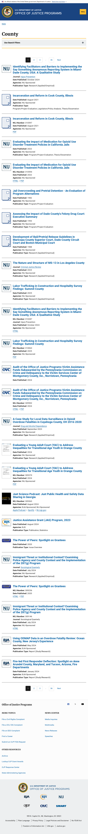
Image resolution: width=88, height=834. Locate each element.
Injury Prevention (28, 77)
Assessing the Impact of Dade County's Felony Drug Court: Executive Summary (49, 215)
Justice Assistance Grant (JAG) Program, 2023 (41, 520)
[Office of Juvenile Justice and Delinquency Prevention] (27, 808)
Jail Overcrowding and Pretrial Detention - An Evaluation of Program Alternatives (49, 192)
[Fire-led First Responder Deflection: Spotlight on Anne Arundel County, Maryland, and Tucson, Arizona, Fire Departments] (6, 664)
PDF (14, 132)
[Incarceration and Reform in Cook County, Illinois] (6, 105)
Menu (83, 12)
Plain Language (24, 821)
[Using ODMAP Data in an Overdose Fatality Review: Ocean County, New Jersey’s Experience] (6, 641)
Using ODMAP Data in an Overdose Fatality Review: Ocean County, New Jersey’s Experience (48, 640)
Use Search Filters (12, 42)
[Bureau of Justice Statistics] (44, 800)
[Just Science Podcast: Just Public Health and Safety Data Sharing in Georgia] (6, 499)
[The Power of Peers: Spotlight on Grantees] (6, 541)
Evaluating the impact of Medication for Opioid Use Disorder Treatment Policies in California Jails (44, 143)
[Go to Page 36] (51, 59)
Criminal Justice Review (31, 267)
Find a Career (7, 736)
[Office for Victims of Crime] (44, 807)
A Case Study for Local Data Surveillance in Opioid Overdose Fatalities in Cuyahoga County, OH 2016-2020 (47, 420)
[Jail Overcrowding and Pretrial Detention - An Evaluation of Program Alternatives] (6, 200)
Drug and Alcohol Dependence (34, 426)
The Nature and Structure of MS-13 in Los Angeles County (48, 262)
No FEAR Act (77, 821)
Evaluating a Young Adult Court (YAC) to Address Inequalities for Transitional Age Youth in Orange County (47, 446)
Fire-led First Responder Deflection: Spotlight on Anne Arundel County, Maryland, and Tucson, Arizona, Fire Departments (46, 664)
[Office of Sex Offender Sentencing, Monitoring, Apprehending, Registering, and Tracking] (61, 807)
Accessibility (10, 821)
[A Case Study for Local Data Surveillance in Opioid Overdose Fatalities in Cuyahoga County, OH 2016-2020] (6, 422)
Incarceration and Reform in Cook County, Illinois (43, 95)
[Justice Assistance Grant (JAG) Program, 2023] (6, 523)
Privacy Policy (38, 821)
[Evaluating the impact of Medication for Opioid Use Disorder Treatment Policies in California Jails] (6, 144)
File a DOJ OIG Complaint (12, 725)
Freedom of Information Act (33, 826)
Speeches (49, 736)
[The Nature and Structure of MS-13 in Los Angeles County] (6, 265)
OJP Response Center (10, 767)
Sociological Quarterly (30, 567)
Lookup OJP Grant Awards (12, 761)
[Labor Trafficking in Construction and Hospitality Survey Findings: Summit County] (6, 288)
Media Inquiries (51, 719)
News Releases (51, 731)
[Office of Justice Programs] (7, 11)
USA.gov (50, 826)
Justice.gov (60, 826)
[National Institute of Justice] (61, 798)
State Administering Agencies (14, 773)
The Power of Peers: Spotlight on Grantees (39, 540)
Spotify (31, 510)
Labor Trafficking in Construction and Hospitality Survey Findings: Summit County (47, 287)
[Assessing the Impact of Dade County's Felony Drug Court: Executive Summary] (6, 223)
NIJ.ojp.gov (41, 510)
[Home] (38, 11)
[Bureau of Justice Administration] (26, 798)
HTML (15, 181)
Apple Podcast (19, 510)
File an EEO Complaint (11, 731)
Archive (5, 756)
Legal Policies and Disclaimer (57, 821)
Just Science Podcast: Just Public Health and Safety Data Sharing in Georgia (48, 495)
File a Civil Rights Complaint (13, 719)
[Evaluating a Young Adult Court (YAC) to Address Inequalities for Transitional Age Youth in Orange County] (6, 450)
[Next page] (60, 59)
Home (4, 24)
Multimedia (49, 725)
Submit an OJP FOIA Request (13, 742)
